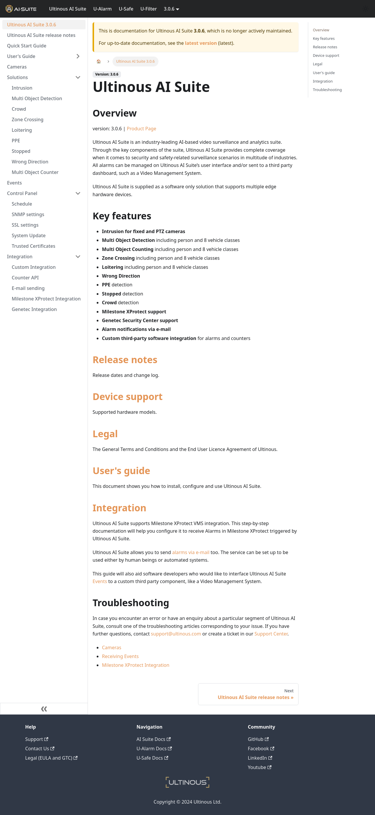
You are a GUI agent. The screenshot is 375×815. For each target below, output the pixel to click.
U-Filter (148, 9)
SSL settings (25, 225)
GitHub (258, 739)
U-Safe (126, 9)
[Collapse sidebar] (44, 709)
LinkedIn (260, 758)
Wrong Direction (30, 161)
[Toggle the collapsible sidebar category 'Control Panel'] (78, 193)
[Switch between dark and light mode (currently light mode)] (365, 8)
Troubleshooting (327, 89)
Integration (20, 256)
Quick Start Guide (26, 45)
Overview (321, 30)
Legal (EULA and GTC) (51, 758)
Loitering (22, 130)
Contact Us (39, 748)
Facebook (261, 748)
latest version (201, 43)
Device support (128, 396)
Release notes (125, 359)
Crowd (19, 109)
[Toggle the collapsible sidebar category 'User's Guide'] (78, 56)
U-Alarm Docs (154, 748)
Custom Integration (34, 267)
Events (14, 183)
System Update (29, 235)
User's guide (121, 470)
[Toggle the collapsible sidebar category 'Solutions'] (78, 77)
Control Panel (22, 193)
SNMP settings (28, 214)
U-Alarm (102, 9)
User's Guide (21, 56)
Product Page (141, 128)
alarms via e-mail (190, 552)
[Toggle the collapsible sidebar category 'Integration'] (78, 256)
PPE (16, 140)
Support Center (271, 634)
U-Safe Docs (152, 758)
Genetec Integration (34, 309)
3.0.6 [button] (169, 9)
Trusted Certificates (33, 246)
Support (36, 739)
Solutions (17, 77)
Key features (324, 38)
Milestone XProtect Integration (46, 298)
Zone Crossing (28, 119)
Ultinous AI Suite (67, 9)
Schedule (22, 204)
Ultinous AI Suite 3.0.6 (31, 24)
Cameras (17, 67)
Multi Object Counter (35, 172)
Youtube (260, 767)
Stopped (21, 151)
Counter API (25, 277)
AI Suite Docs (154, 739)
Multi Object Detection (37, 98)
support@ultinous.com (176, 634)
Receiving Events (120, 656)
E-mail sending (28, 288)
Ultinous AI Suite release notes (41, 35)
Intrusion (22, 88)
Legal (105, 433)
